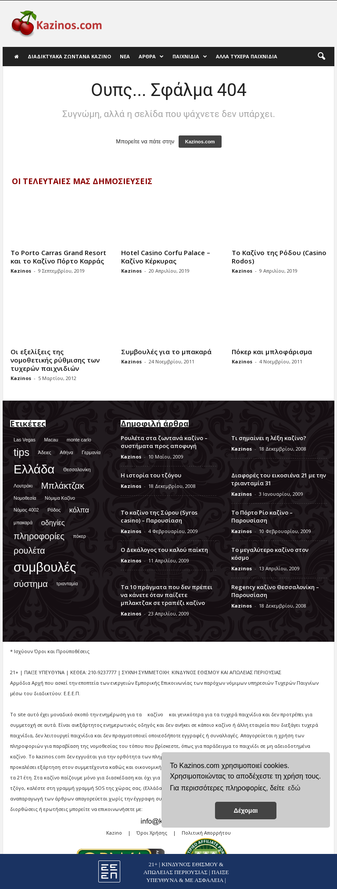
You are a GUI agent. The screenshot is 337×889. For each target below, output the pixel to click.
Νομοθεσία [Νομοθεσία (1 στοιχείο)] (25, 498)
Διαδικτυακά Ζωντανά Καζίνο (69, 56)
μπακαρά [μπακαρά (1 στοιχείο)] (23, 522)
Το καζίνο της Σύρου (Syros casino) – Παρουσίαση (159, 516)
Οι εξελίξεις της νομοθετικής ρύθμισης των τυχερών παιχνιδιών (55, 360)
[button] (321, 56)
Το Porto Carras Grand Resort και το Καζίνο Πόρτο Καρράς (58, 256)
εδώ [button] (294, 788)
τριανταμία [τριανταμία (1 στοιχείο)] (67, 583)
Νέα (125, 56)
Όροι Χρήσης (151, 832)
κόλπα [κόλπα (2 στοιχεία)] (79, 510)
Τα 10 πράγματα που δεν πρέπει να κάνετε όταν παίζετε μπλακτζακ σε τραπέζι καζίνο (166, 595)
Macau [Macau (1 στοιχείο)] (51, 439)
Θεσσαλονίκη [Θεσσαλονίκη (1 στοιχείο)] (76, 469)
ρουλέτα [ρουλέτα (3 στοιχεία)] (29, 550)
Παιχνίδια (189, 56)
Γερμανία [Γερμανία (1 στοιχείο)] (91, 452)
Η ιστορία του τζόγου (151, 475)
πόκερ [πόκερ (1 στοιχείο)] (79, 536)
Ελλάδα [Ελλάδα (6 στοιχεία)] (34, 469)
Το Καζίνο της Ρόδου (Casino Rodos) (279, 256)
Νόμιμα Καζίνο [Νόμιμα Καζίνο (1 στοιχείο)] (60, 498)
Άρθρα (151, 56)
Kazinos (21, 270)
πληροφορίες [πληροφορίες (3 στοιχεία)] (39, 536)
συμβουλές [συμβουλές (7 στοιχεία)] (45, 567)
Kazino (114, 832)
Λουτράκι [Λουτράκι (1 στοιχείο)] (23, 485)
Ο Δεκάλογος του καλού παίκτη (164, 550)
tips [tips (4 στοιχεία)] (21, 452)
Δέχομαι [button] (245, 810)
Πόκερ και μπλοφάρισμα (272, 351)
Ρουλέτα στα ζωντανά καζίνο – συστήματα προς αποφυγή (164, 442)
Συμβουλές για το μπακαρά (166, 351)
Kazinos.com (200, 141)
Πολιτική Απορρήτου (206, 832)
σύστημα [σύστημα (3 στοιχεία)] (31, 584)
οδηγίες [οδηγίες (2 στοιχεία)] (53, 522)
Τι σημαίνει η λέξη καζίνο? (268, 438)
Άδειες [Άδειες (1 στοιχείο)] (44, 452)
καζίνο (155, 714)
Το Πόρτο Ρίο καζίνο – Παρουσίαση (262, 516)
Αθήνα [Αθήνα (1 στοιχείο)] (66, 452)
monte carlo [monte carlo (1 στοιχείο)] (79, 439)
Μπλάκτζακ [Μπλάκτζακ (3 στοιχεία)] (62, 486)
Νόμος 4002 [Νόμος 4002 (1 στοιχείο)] (26, 509)
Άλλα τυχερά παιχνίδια (246, 56)
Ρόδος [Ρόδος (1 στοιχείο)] (54, 509)
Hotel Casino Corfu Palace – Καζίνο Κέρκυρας (165, 256)
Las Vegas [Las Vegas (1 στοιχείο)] (25, 439)
